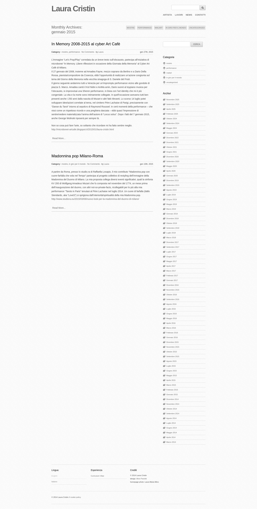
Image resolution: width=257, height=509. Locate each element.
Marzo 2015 (171, 385)
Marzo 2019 (171, 209)
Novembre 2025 (172, 100)
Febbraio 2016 (172, 333)
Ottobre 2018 (171, 223)
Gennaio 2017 (172, 280)
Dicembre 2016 (172, 285)
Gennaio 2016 (172, 337)
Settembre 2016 (172, 299)
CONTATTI (200, 15)
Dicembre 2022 (172, 138)
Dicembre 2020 (172, 157)
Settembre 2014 (172, 414)
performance (74, 52)
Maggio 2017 (171, 261)
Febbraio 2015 (172, 390)
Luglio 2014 (171, 423)
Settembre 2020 (172, 161)
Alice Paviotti (141, 479)
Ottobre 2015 (171, 352)
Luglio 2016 (171, 309)
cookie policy (75, 497)
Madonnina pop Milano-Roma (77, 156)
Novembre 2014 (172, 404)
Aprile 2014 (171, 437)
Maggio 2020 (171, 166)
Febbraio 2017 (172, 276)
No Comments (87, 52)
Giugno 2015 (171, 371)
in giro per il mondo (77, 164)
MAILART (158, 28)
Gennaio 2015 (172, 394)
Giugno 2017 (171, 257)
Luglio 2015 (171, 366)
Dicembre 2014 (172, 399)
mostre (65, 52)
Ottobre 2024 (171, 119)
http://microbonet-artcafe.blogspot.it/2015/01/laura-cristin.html (82, 129)
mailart (169, 73)
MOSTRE (131, 28)
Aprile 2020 (171, 171)
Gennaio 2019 (172, 214)
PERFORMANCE (145, 28)
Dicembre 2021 (172, 142)
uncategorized (172, 82)
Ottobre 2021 (171, 147)
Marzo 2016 (171, 328)
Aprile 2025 (171, 109)
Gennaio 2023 (172, 133)
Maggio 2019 (171, 204)
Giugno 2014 (171, 428)
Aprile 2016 (171, 323)
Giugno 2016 (171, 314)
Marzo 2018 (171, 238)
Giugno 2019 (171, 199)
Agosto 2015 (171, 361)
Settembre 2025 (172, 104)
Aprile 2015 (171, 380)
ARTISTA (167, 15)
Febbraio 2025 (172, 114)
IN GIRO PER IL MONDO (176, 28)
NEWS (189, 15)
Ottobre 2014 (171, 409)
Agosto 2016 (171, 304)
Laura (100, 52)
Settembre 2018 (172, 228)
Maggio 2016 (171, 318)
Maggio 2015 (171, 375)
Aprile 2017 (171, 266)
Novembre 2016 (172, 290)
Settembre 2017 (172, 247)
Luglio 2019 (171, 195)
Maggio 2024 (171, 128)
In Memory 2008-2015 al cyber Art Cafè (85, 44)
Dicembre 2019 (172, 180)
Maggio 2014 (171, 433)
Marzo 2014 (171, 442)
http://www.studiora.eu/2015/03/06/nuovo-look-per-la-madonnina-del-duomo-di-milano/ (95, 199)
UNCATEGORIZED (197, 28)
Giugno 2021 (171, 152)
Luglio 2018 (171, 233)
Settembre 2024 (172, 123)
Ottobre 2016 (171, 295)
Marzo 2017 (171, 271)
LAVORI (179, 15)
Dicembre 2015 (172, 342)
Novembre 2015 (172, 347)
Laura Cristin (73, 8)
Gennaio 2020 (172, 176)
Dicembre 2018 (172, 218)
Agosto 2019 (171, 190)
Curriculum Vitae (97, 476)
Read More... (59, 138)
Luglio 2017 (171, 252)
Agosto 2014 (171, 418)
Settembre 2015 (172, 356)
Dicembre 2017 (172, 242)
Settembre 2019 (172, 185)
